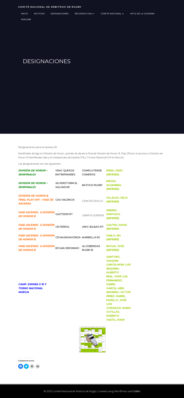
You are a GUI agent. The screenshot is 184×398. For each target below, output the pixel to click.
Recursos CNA (85, 13)
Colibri (136, 391)
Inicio (24, 13)
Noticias (39, 13)
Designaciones (60, 13)
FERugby (26, 19)
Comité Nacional (112, 13)
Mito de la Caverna (142, 13)
